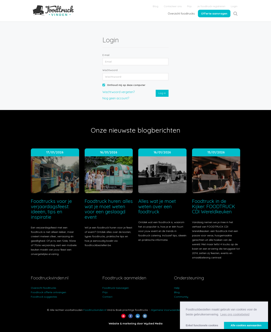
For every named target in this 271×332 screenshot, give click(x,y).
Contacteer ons (173, 6)
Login (234, 6)
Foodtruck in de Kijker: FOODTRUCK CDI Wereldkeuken (213, 206)
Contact (107, 296)
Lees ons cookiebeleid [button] (234, 314)
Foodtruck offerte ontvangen (48, 292)
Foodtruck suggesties (44, 296)
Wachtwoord (110, 70)
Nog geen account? (115, 98)
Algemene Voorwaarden (166, 310)
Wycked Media (153, 323)
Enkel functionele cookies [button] (202, 325)
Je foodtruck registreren (211, 6)
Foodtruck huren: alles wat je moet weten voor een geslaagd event (109, 209)
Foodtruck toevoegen (115, 288)
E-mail (105, 55)
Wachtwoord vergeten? (118, 92)
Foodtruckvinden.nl (94, 310)
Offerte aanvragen (214, 13)
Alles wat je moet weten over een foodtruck (157, 206)
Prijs (189, 6)
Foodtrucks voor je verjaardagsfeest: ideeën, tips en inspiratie (51, 209)
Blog (155, 6)
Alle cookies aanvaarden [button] (246, 325)
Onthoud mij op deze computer (126, 85)
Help (177, 288)
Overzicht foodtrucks (181, 13)
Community (181, 296)
